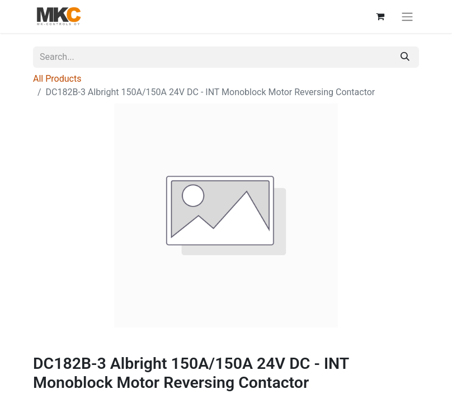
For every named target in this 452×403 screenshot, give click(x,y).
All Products (57, 78)
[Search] (405, 57)
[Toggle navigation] (407, 16)
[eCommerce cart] (380, 16)
